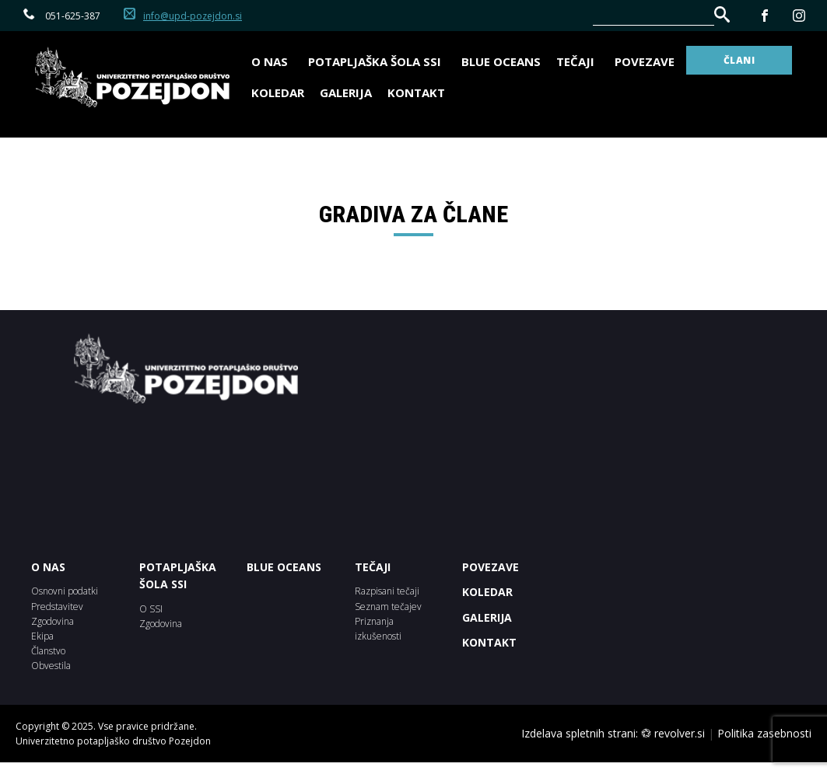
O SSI (151, 608)
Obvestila (51, 665)
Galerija (346, 92)
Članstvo (48, 650)
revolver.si (679, 733)
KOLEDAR (487, 591)
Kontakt (416, 92)
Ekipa (42, 636)
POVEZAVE (490, 567)
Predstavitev (57, 606)
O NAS (48, 567)
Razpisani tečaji (387, 591)
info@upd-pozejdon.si (192, 16)
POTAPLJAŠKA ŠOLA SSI (177, 575)
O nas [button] (272, 61)
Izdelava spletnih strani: (579, 733)
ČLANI (739, 60)
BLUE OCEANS (501, 61)
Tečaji (577, 61)
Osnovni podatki (64, 591)
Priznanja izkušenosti (378, 629)
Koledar (277, 92)
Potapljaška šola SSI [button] (377, 61)
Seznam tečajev (388, 606)
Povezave (645, 61)
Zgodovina (52, 621)
